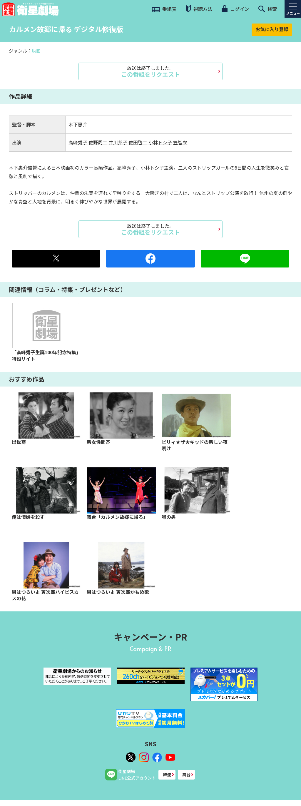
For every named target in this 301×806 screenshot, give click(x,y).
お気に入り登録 (271, 29)
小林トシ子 (160, 142)
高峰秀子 (77, 142)
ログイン (235, 8)
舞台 (186, 774)
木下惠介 (77, 124)
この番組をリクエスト (150, 71)
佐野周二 (97, 142)
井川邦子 (117, 142)
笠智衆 (180, 142)
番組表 (164, 8)
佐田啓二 (137, 142)
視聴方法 (199, 8)
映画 (36, 51)
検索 (267, 8)
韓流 (167, 774)
